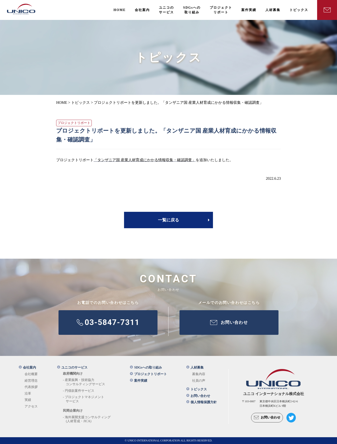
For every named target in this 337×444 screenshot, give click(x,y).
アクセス (31, 406)
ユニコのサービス (72, 367)
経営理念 (31, 380)
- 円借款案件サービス (78, 390)
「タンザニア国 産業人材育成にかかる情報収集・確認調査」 (145, 160)
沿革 (28, 393)
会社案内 (27, 367)
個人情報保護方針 (201, 402)
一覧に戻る (168, 220)
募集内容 (198, 374)
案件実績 (138, 380)
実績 (28, 400)
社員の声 (198, 380)
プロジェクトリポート (148, 374)
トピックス (196, 389)
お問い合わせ (198, 396)
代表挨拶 (31, 387)
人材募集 (195, 367)
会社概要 (31, 374)
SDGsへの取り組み (146, 367)
